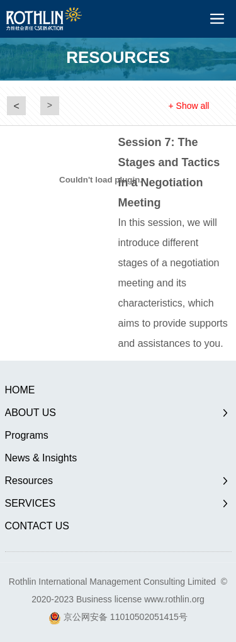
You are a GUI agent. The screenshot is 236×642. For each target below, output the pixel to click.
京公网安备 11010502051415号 (126, 617)
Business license (109, 599)
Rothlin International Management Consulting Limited (112, 582)
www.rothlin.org (174, 599)
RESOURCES (118, 57)
